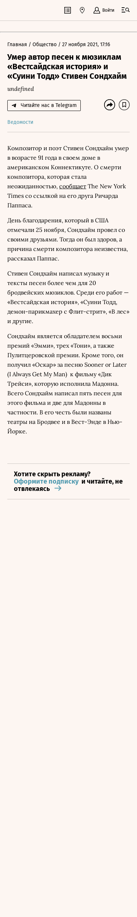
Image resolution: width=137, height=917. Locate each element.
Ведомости (20, 122)
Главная (17, 44)
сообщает (72, 186)
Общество (45, 44)
